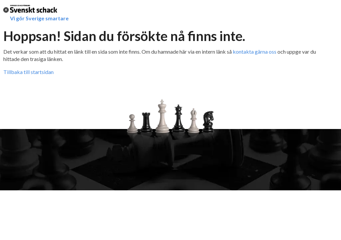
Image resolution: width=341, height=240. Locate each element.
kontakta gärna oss (254, 51)
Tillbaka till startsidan (28, 72)
